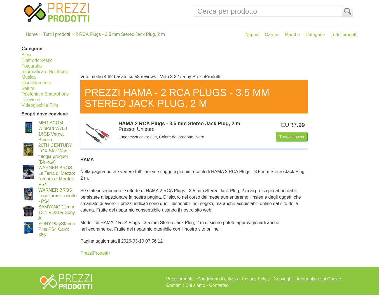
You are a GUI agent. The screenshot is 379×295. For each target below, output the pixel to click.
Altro (26, 54)
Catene (272, 34)
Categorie (315, 34)
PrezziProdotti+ (95, 253)
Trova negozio (291, 136)
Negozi (252, 34)
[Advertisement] (217, 58)
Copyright (283, 279)
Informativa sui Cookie (319, 279)
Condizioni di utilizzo (217, 279)
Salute (28, 88)
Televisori (31, 99)
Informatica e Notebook (45, 71)
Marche (292, 34)
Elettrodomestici (37, 60)
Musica (29, 77)
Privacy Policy (256, 279)
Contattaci (219, 285)
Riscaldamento (36, 82)
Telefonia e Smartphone (45, 94)
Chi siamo (195, 285)
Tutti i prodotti (344, 34)
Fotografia (32, 66)
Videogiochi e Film (40, 105)
